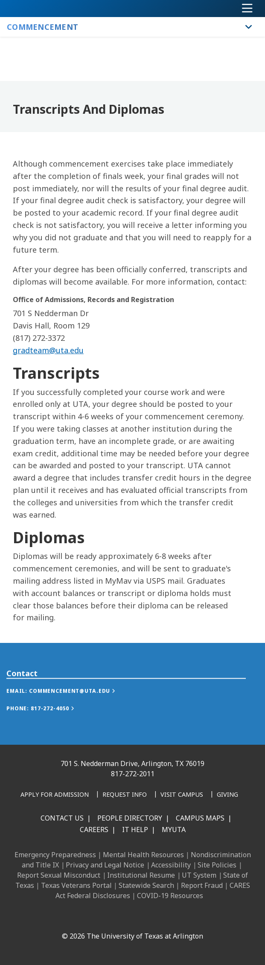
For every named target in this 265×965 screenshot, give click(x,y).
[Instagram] (101, 918)
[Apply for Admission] (54, 795)
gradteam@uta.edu (48, 350)
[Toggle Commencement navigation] (248, 26)
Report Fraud (202, 885)
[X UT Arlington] (120, 918)
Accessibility (171, 865)
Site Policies (217, 865)
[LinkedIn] (83, 918)
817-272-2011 (132, 773)
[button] (69, 701)
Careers (94, 829)
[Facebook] (64, 918)
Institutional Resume (141, 875)
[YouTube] (139, 918)
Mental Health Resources (143, 854)
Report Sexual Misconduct (58, 875)
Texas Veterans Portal (76, 885)
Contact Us (62, 818)
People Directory (129, 818)
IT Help (135, 829)
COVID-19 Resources (170, 895)
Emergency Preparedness (55, 854)
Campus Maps (200, 818)
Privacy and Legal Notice (105, 865)
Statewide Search (146, 885)
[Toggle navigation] (247, 8)
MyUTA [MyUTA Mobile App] (174, 829)
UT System (199, 875)
